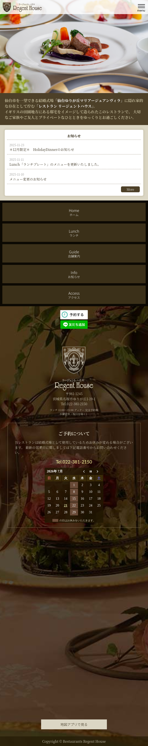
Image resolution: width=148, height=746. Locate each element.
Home (74, 212)
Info (74, 274)
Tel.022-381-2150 (74, 461)
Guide (74, 253)
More (130, 189)
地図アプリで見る (73, 724)
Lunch (74, 233)
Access (74, 295)
